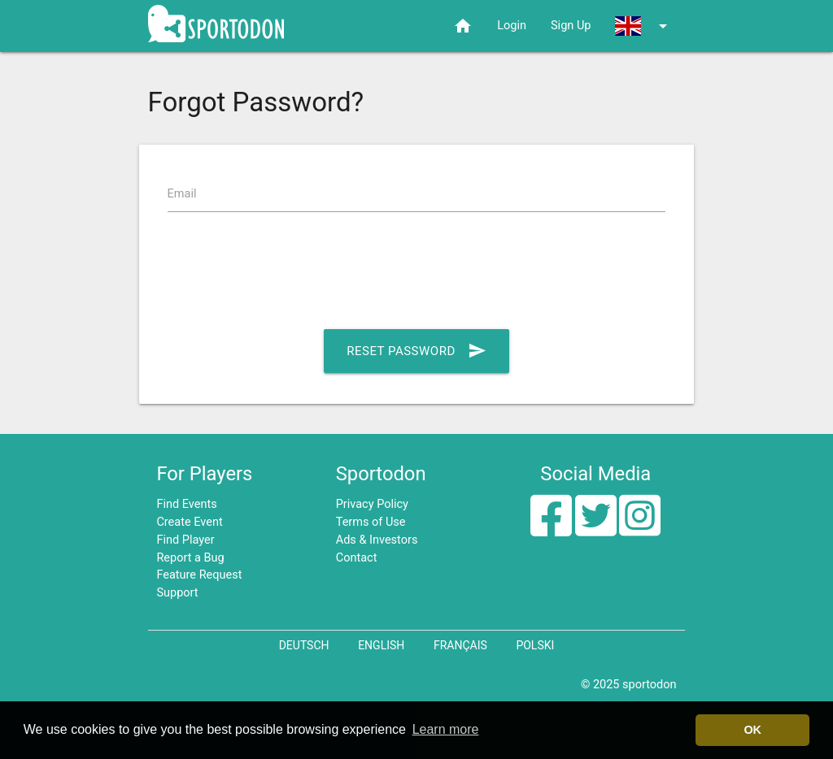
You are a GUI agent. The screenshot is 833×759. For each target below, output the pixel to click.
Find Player (185, 540)
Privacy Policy (372, 504)
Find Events (186, 504)
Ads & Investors (377, 540)
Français (460, 645)
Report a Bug (190, 558)
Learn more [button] (445, 729)
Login (511, 26)
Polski (535, 645)
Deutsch (304, 645)
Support (177, 593)
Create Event (189, 522)
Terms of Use (371, 522)
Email (182, 194)
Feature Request (199, 575)
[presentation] (291, 274)
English (381, 645)
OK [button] (752, 729)
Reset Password (416, 351)
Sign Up (571, 26)
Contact (356, 558)
